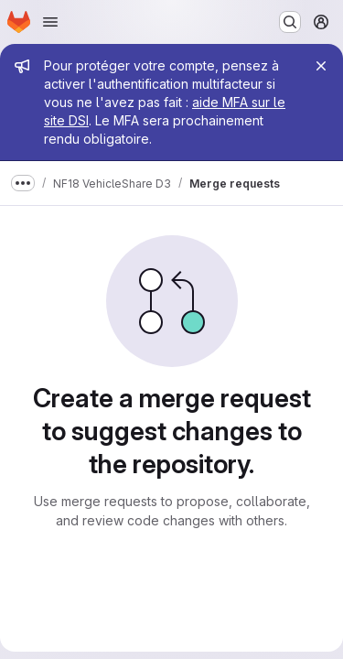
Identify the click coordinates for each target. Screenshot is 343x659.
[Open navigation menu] (50, 22)
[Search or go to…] (290, 22)
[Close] (321, 66)
